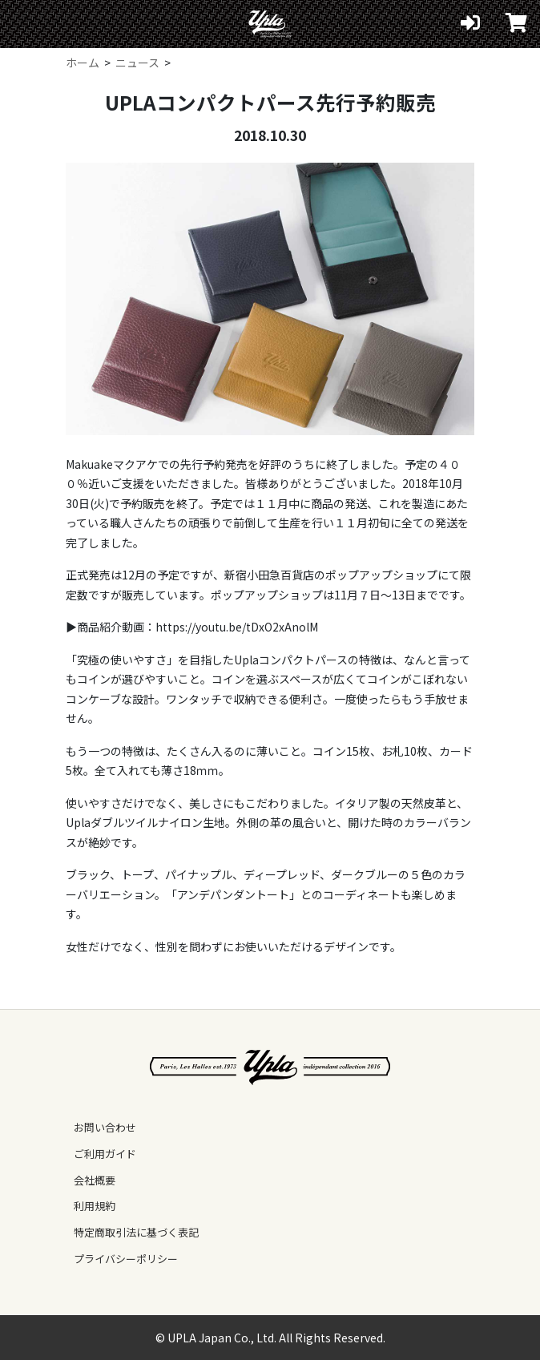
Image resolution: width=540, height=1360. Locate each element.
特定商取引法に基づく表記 (136, 1232)
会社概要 (94, 1180)
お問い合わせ (105, 1127)
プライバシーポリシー (126, 1258)
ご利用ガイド (105, 1153)
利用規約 (94, 1205)
